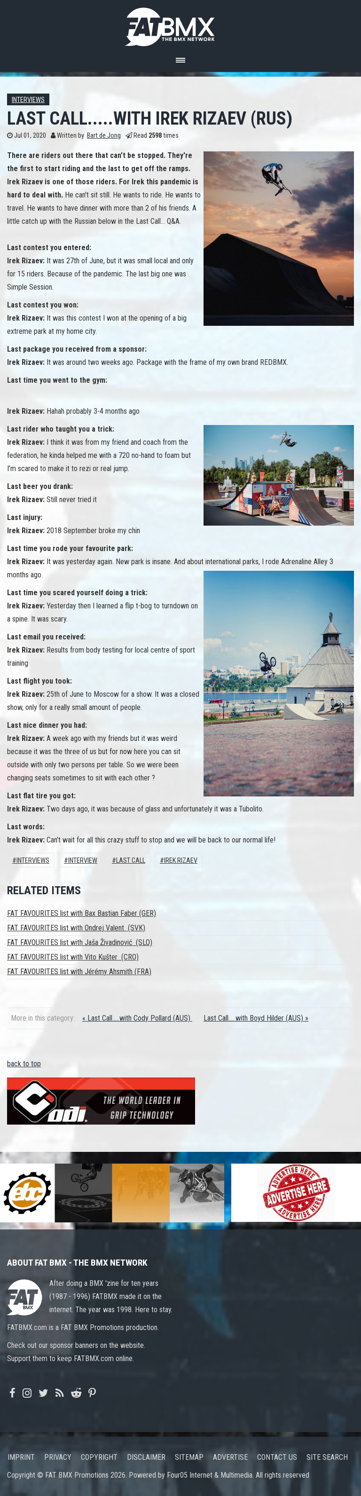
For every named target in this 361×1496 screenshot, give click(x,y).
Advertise (230, 1457)
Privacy (57, 1457)
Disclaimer (146, 1457)
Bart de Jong (104, 136)
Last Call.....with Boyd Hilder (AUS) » (256, 1018)
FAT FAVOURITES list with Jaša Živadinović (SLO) (79, 942)
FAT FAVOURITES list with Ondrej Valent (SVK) (76, 927)
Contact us (277, 1457)
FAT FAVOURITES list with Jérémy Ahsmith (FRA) (79, 971)
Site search (327, 1457)
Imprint (21, 1457)
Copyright (99, 1457)
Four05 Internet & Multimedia (209, 1475)
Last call (130, 861)
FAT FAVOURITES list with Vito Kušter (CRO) (73, 957)
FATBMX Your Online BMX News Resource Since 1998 (180, 24)
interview (82, 861)
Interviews (28, 100)
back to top (24, 1063)
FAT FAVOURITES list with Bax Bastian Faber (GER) (81, 913)
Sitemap (189, 1457)
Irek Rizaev (180, 861)
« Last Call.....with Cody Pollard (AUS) (137, 1018)
